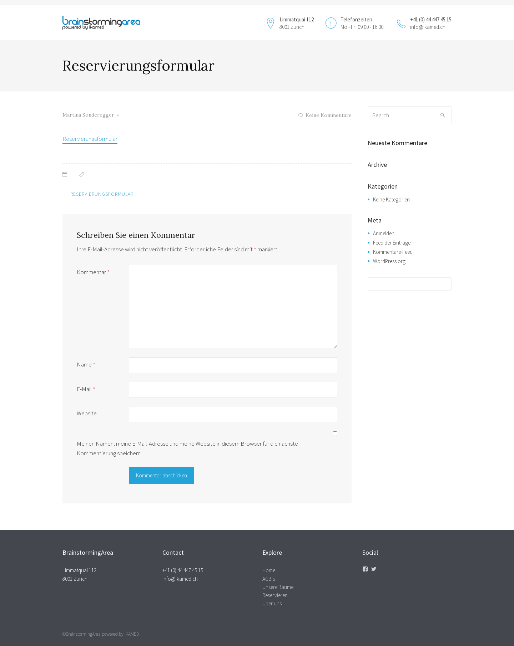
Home (268, 570)
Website (87, 413)
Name (86, 364)
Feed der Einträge (391, 242)
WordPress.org (389, 261)
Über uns (272, 603)
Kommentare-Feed (393, 251)
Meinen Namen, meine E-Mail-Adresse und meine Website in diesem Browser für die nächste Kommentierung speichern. (187, 448)
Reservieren (275, 595)
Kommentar (93, 272)
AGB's (268, 578)
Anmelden (383, 233)
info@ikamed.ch (427, 27)
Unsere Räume (277, 587)
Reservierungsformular (89, 139)
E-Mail (86, 389)
